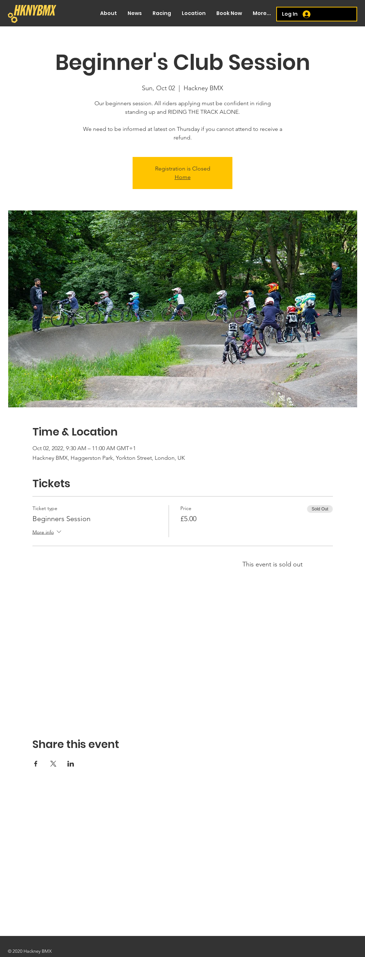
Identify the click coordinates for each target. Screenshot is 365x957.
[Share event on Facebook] (35, 764)
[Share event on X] (53, 764)
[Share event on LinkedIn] (70, 764)
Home (183, 177)
